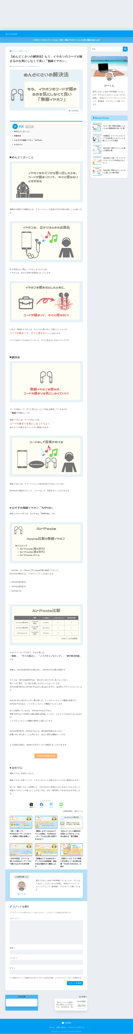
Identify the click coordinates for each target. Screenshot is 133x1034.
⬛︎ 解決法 (17, 136)
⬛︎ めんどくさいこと (22, 131)
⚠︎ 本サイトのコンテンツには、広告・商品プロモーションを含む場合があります (66, 40)
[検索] (125, 49)
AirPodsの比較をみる (46, 756)
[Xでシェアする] (31, 806)
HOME (66, 1023)
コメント (14, 919)
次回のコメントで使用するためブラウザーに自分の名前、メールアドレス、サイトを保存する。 (47, 978)
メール (14, 958)
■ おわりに (18, 144)
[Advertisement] (65, 15)
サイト (12, 968)
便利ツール (78, 811)
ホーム (51, 1027)
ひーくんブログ (15, 33)
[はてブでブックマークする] (51, 806)
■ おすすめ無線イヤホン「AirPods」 (29, 140)
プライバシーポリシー (76, 1027)
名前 (13, 948)
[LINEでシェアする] (61, 806)
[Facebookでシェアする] (41, 806)
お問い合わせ (61, 1027)
